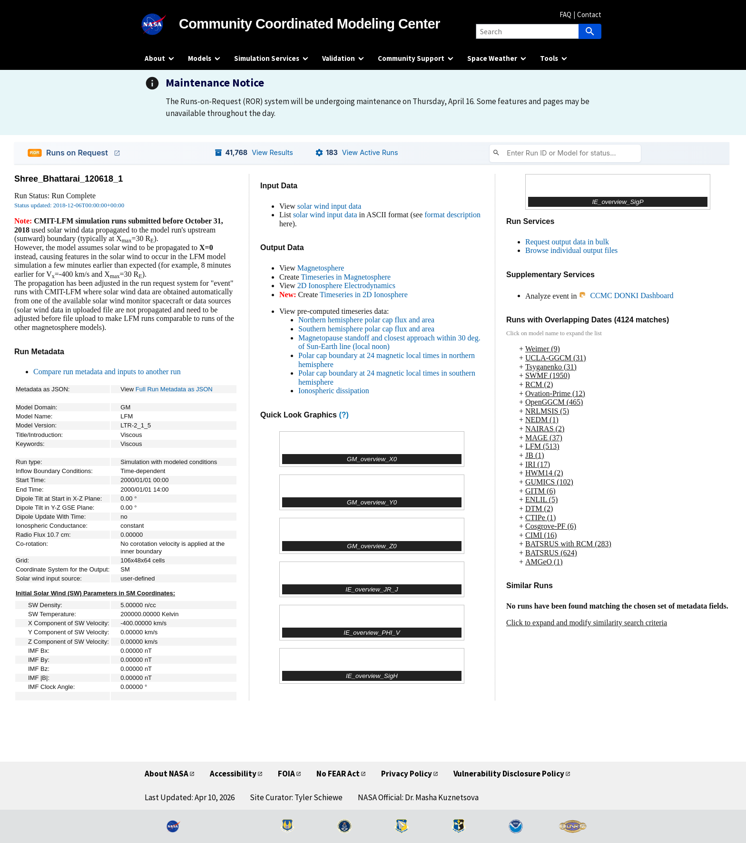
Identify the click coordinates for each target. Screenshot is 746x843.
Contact (589, 14)
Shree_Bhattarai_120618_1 (68, 179)
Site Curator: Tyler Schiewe (296, 797)
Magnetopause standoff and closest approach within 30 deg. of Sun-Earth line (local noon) (389, 342)
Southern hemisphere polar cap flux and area (366, 329)
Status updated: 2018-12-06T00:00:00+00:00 (69, 205)
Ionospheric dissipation (333, 391)
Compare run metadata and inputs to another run (107, 372)
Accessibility (233, 773)
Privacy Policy (406, 773)
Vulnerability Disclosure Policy (508, 773)
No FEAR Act (338, 773)
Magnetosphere (320, 268)
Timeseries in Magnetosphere (346, 277)
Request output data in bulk (567, 242)
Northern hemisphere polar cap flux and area (366, 320)
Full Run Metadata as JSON (174, 389)
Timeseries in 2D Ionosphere (364, 295)
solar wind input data (329, 206)
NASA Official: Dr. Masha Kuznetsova (418, 797)
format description (452, 215)
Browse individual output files (571, 250)
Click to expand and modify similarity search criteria (586, 623)
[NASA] (162, 24)
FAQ (565, 14)
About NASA (166, 773)
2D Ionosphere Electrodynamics (346, 285)
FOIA (286, 773)
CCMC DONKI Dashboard (626, 295)
